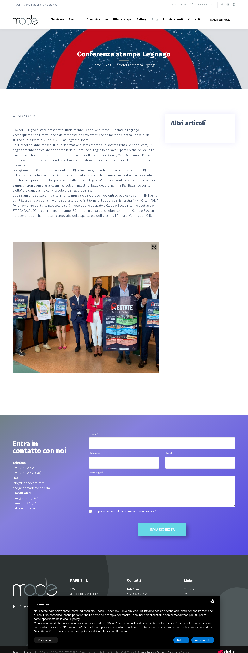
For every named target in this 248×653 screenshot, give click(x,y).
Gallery (141, 19)
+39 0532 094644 (178, 4)
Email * (170, 453)
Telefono (95, 453)
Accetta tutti (202, 640)
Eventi (73, 19)
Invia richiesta (162, 529)
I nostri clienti (173, 19)
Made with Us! (220, 20)
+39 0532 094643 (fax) (27, 473)
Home (97, 65)
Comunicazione (97, 19)
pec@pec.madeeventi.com (31, 488)
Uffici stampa (122, 19)
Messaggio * (96, 472)
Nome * (94, 434)
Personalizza (46, 640)
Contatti (194, 19)
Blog (155, 19)
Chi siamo (57, 19)
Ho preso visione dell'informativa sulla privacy (123, 511)
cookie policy (71, 619)
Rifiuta (181, 640)
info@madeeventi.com (202, 4)
